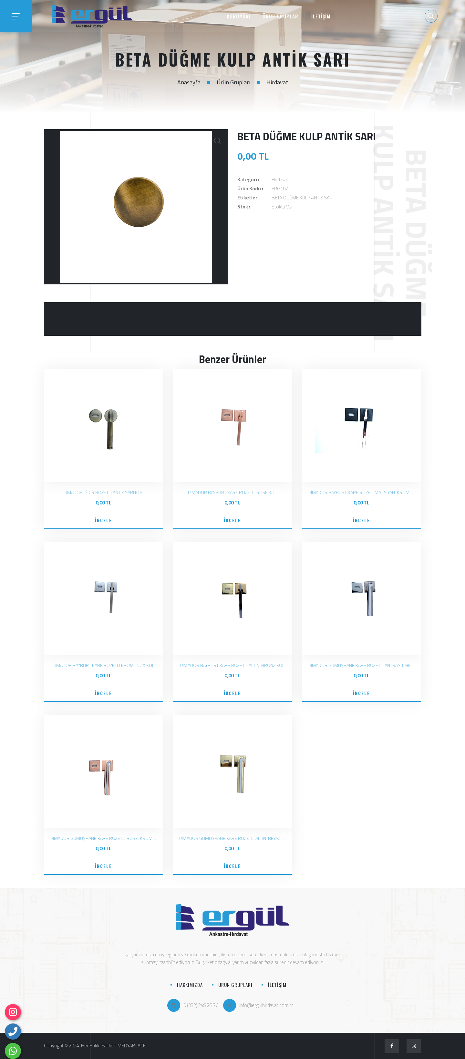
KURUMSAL (239, 16)
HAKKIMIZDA (190, 984)
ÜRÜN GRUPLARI (281, 16)
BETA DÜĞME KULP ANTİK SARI (303, 197)
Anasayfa (189, 82)
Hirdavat (277, 82)
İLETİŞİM (320, 16)
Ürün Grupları (233, 82)
